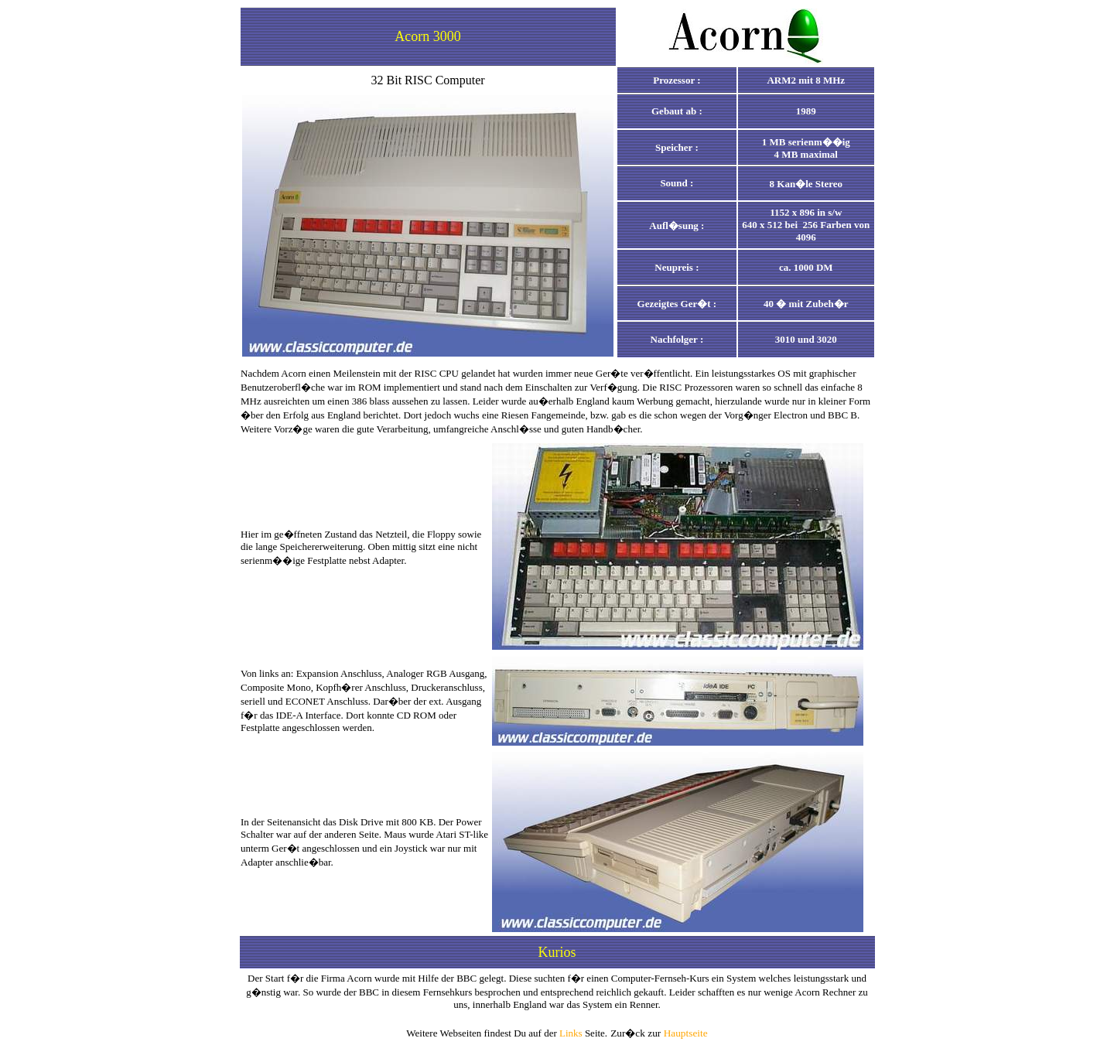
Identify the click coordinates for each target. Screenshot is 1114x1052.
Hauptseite (686, 1033)
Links (571, 1033)
